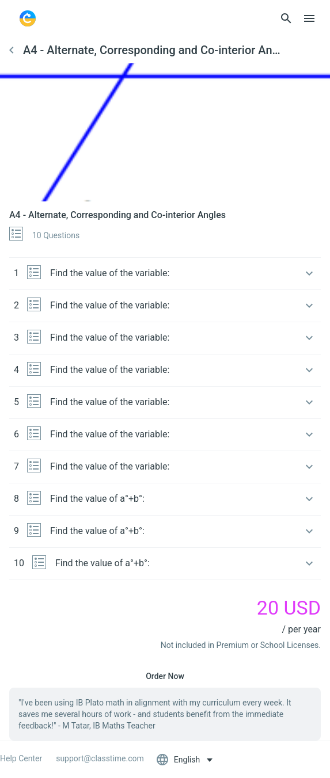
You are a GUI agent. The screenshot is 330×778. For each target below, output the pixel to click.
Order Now (165, 676)
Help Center (21, 758)
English (179, 759)
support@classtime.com (100, 758)
